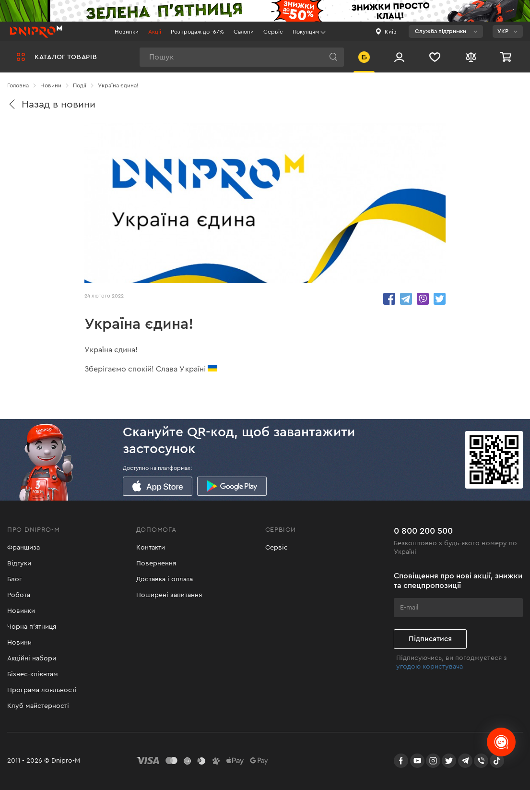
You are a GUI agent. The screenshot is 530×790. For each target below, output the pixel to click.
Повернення (156, 563)
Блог (14, 579)
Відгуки (19, 563)
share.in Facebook (389, 299)
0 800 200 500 (423, 531)
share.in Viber (423, 299)
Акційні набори (31, 658)
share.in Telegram (406, 299)
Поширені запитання (169, 595)
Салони (244, 32)
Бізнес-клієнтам (32, 674)
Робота (18, 595)
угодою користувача (429, 666)
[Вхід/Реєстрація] (399, 56)
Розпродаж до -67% (197, 32)
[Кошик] (507, 56)
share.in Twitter (440, 299)
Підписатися (430, 639)
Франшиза (23, 547)
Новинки (127, 32)
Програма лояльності (42, 690)
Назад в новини (51, 104)
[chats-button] (501, 742)
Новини (19, 642)
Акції (154, 32)
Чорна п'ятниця (31, 626)
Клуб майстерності (38, 706)
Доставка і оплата (164, 579)
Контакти (150, 547)
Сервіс (273, 32)
